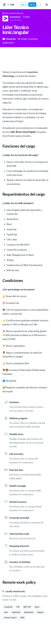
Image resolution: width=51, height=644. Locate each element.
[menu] (40, 5)
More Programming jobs (12, 13)
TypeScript (16, 612)
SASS (22, 617)
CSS (17, 607)
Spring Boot (28, 612)
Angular (40, 612)
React (37, 607)
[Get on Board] (4, 4)
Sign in (23, 4)
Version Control (10, 617)
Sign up (32, 4)
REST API (27, 607)
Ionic (6, 612)
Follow (26, 16)
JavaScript (8, 607)
